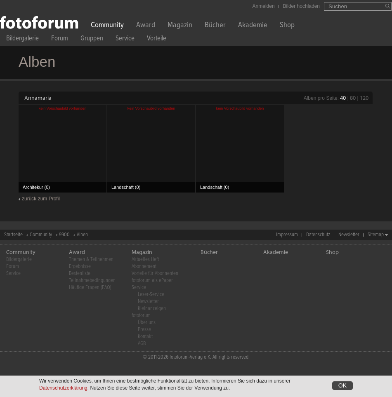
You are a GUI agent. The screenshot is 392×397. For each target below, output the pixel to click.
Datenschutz (318, 234)
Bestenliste (79, 273)
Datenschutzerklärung (63, 389)
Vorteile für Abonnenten (155, 273)
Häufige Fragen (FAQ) (90, 287)
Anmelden (264, 6)
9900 (64, 234)
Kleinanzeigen (152, 308)
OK (342, 386)
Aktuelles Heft (145, 259)
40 (343, 97)
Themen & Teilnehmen (91, 259)
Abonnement (144, 266)
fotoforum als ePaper (152, 280)
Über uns (147, 322)
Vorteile (156, 39)
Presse (144, 329)
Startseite (13, 234)
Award (145, 25)
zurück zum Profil (41, 199)
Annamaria (38, 97)
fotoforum (141, 315)
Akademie (252, 25)
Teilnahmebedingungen (92, 280)
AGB (142, 343)
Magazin (180, 25)
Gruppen (91, 39)
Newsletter (348, 234)
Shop (287, 25)
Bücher (215, 25)
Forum (59, 39)
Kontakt (145, 336)
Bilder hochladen (301, 6)
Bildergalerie (22, 39)
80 (353, 97)
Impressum (287, 234)
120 (364, 97)
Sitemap (376, 234)
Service (125, 39)
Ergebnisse (80, 266)
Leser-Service (151, 294)
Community (107, 25)
